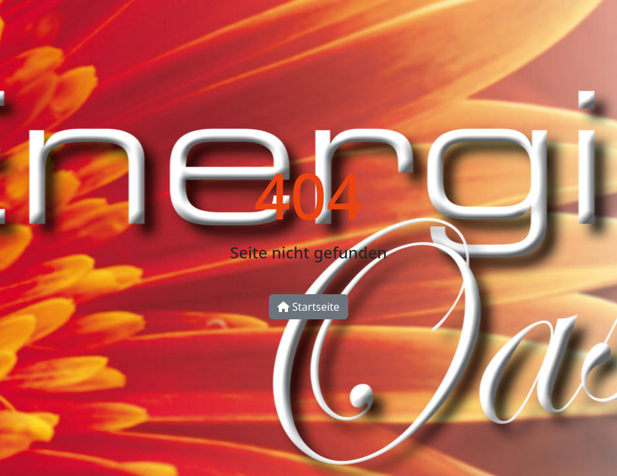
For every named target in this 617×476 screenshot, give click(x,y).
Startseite (308, 306)
